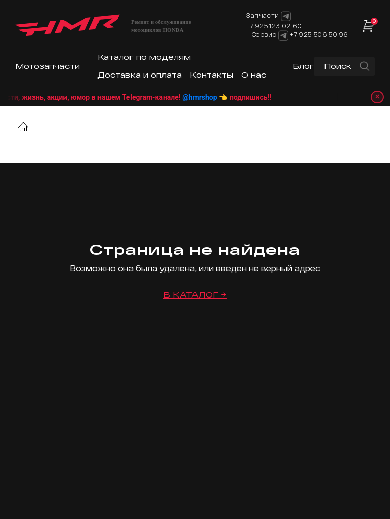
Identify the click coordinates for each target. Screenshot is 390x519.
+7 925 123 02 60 (274, 25)
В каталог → (195, 294)
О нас (253, 74)
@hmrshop (213, 97)
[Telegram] (283, 35)
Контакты (211, 74)
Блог (303, 66)
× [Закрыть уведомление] (377, 97)
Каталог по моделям (144, 57)
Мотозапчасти (47, 66)
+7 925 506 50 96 (319, 34)
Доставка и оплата (140, 74)
